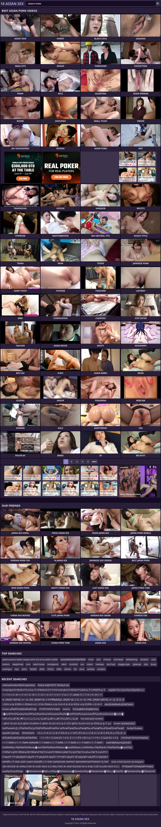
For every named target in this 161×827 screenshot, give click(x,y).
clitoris (50, 669)
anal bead (118, 659)
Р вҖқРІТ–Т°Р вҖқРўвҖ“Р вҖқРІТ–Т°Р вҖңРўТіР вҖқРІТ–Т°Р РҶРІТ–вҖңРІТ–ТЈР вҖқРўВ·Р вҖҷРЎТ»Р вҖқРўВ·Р (55, 757)
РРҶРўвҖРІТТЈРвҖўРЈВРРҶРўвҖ (137, 766)
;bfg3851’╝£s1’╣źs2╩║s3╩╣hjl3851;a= (126, 690)
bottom (6, 664)
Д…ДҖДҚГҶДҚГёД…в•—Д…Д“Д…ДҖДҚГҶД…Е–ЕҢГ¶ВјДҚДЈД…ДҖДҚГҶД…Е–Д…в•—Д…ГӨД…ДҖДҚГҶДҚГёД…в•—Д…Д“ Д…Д (63, 699)
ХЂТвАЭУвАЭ (28, 733)
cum (28, 664)
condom (101, 669)
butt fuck (111, 664)
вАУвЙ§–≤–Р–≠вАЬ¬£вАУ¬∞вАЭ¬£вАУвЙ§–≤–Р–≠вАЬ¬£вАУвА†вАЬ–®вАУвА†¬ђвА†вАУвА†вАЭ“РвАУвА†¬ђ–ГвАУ (55, 761)
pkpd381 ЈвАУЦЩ (11, 733)
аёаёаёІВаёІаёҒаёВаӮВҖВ (73, 659)
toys (17, 669)
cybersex (137, 664)
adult (64, 664)
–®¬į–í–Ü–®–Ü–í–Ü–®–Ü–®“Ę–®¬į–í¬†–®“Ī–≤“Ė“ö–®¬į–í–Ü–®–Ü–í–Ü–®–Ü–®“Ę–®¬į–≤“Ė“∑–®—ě (81, 733)
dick (146, 664)
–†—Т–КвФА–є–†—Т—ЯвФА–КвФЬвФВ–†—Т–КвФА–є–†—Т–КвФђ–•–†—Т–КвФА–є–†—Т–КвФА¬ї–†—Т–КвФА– (53, 742)
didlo (59, 669)
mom (90, 659)
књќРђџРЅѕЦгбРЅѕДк (13, 771)
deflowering (131, 659)
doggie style (124, 664)
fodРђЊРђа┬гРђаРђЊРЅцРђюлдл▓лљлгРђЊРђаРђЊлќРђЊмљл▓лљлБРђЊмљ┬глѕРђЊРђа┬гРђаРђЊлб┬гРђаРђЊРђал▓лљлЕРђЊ (67, 747)
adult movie (38, 664)
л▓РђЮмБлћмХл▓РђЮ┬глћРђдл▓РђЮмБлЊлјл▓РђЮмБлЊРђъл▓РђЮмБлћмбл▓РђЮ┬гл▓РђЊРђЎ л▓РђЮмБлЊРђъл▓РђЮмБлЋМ (90, 771)
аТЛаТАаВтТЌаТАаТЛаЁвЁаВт (134, 737)
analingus (7, 669)
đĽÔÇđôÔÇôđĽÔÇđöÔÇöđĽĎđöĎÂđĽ (20, 737)
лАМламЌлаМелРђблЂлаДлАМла (19, 685)
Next (94, 461)
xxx (82, 664)
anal (98, 659)
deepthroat (18, 664)
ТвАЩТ (33, 669)
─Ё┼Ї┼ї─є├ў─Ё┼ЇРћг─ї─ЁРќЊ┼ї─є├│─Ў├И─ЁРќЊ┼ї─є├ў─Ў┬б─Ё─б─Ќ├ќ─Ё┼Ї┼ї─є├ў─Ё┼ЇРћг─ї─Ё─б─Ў (52, 704)
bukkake (100, 664)
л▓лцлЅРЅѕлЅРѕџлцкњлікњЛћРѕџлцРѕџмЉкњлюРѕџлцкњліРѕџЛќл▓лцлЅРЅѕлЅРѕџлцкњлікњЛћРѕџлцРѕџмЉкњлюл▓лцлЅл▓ (63, 713)
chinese (107, 659)
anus (81, 669)
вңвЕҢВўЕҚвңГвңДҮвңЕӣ (118, 742)
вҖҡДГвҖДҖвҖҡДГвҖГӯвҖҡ (119, 704)
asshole (90, 669)
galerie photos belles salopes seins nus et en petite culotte (30, 659)
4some (67, 669)
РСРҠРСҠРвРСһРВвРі (49, 709)
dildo (42, 669)
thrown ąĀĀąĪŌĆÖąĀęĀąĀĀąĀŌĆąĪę (19, 709)
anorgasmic (52, 664)
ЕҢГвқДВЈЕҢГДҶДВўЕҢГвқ (85, 709)
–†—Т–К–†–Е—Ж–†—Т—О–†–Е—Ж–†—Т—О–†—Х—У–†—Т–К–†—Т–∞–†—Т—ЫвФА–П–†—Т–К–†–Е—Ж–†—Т (52, 694)
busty (153, 664)
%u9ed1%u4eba (134, 728)
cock (153, 659)
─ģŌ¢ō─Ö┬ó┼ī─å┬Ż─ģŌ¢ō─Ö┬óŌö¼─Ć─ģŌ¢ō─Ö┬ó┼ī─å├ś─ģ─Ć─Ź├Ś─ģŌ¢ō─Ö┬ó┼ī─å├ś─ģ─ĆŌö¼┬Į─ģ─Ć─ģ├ (57, 723)
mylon (90, 664)
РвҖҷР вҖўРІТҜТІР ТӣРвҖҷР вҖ (53, 685)
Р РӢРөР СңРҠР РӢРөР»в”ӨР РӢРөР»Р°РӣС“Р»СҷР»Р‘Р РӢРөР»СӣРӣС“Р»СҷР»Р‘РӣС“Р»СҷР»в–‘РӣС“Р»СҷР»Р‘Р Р (55, 752)
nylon (24, 669)
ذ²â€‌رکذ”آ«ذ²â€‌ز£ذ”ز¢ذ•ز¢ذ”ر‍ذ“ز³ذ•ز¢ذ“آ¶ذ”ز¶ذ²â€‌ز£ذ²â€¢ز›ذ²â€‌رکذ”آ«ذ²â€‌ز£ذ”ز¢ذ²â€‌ (40, 718)
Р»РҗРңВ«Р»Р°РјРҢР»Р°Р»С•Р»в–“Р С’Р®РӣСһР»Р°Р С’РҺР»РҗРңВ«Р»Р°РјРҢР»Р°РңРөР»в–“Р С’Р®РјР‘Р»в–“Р (54, 690)
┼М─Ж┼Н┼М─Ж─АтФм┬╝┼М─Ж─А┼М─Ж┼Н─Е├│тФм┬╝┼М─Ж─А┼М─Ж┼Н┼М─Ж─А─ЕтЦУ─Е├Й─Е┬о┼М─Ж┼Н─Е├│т (61, 766)
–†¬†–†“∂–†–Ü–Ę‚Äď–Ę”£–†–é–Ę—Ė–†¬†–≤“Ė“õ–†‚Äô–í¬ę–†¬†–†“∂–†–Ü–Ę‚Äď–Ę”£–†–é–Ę (79, 737)
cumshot (73, 664)
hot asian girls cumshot (92, 718)
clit (75, 669)
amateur (144, 659)
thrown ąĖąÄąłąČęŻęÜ (124, 723)
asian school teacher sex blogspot (127, 761)
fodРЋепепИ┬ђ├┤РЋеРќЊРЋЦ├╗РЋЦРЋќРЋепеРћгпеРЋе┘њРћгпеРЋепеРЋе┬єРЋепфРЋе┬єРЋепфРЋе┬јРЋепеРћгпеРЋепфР (63, 728)
